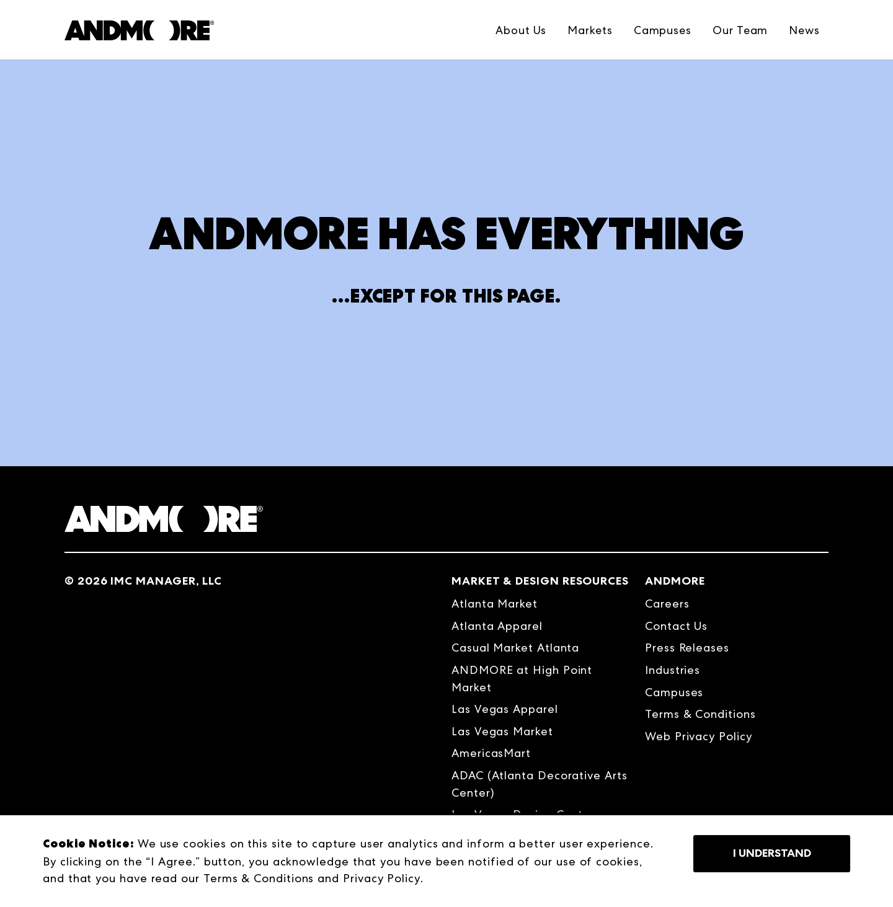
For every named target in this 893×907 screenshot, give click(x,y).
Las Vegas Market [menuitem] (502, 731)
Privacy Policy (381, 878)
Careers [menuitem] (667, 603)
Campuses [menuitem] (674, 692)
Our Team (740, 30)
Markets (589, 30)
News (804, 30)
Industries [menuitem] (672, 669)
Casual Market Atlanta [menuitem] (515, 647)
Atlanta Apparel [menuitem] (497, 625)
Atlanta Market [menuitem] (494, 603)
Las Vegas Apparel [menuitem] (504, 708)
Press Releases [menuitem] (687, 647)
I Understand (772, 853)
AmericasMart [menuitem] (491, 752)
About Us (520, 30)
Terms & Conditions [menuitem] (700, 713)
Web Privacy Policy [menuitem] (698, 736)
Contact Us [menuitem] (676, 625)
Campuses (662, 30)
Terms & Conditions (258, 878)
